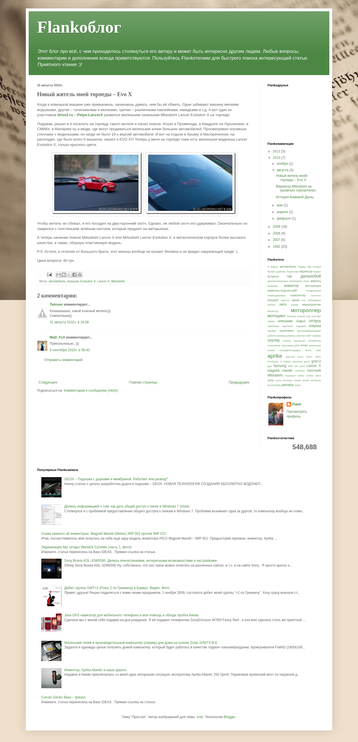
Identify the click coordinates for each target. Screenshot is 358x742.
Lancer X (104, 281)
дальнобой (310, 276)
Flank (296, 404)
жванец (316, 281)
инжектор (291, 286)
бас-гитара (314, 266)
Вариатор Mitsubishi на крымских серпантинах (296, 188)
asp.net (290, 356)
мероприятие (311, 304)
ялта (308, 350)
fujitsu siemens (293, 361)
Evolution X (88, 281)
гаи (289, 276)
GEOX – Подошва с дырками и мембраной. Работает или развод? (116, 479)
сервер (316, 335)
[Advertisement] (144, 371)
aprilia (275, 356)
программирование (309, 330)
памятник (273, 326)
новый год (303, 316)
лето (282, 304)
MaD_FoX (57, 337)
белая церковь (277, 271)
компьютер (298, 295)
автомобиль (57, 281)
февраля (284, 218)
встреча (273, 276)
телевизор (314, 340)
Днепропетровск (278, 281)
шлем (271, 350)
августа (283, 170)
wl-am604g (274, 385)
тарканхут (299, 340)
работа (272, 335)
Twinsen (56, 304)
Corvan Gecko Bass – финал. (63, 697)
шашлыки (315, 345)
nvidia (309, 375)
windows (316, 380)
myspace (290, 375)
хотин (304, 345)
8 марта (273, 266)
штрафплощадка (289, 350)
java (302, 365)
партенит (287, 326)
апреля (283, 212)
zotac (297, 385)
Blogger (229, 717)
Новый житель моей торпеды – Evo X (291, 178)
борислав (292, 271)
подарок (301, 326)
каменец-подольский (282, 290)
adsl (318, 350)
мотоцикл (276, 316)
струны (286, 340)
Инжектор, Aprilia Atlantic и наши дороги (95, 670)
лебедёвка (314, 300)
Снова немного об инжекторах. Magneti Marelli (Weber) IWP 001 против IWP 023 (103, 534)
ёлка (306, 281)
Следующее (47, 382)
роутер (300, 335)
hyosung (279, 366)
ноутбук (316, 316)
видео (317, 271)
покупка (315, 326)
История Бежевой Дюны (295, 197)
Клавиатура (313, 290)
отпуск (315, 321)
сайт (308, 335)
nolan (301, 375)
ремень (291, 335)
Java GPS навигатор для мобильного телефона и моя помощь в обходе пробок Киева (131, 615)
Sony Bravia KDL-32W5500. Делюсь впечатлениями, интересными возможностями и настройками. (141, 561)
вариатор (306, 271)
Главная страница (143, 382)
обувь (271, 321)
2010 (277, 158)
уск (297, 345)
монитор (273, 311)
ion (296, 365)
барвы (302, 266)
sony (271, 380)
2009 (277, 227)
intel (290, 365)
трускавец (287, 345)
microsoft (314, 371)
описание (285, 321)
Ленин (271, 304)
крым (295, 300)
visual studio (301, 380)
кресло (285, 300)
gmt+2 (316, 361)
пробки (272, 330)
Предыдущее (239, 382)
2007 (277, 240)
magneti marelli (280, 371)
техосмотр (274, 345)
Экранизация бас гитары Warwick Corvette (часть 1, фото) (86, 547)
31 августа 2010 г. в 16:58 (69, 322)
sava (318, 375)
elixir (318, 356)
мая (280, 205)
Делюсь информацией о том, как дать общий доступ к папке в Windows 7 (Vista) (126, 506)
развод (281, 335)
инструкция (313, 285)
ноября (283, 164)
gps (270, 365)
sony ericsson (284, 380)
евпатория (295, 281)
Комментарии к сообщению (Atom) (91, 391)
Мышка (291, 316)
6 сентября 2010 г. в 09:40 (70, 350)
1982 (277, 247)
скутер (274, 340)
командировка (276, 295)
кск (303, 300)
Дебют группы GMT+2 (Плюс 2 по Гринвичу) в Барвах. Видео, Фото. (117, 588)
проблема (286, 330)
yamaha (288, 385)
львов (294, 304)
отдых (300, 321)
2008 (277, 233)
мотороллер (306, 310)
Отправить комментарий (63, 360)
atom (309, 356)
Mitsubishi (118, 281)
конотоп (316, 295)
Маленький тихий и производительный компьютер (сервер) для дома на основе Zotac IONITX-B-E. (141, 643)
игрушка (73, 281)
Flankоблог (79, 27)
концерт (273, 300)
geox (307, 361)
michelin (300, 370)
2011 (277, 151)
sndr (200, 717)
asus (300, 356)
